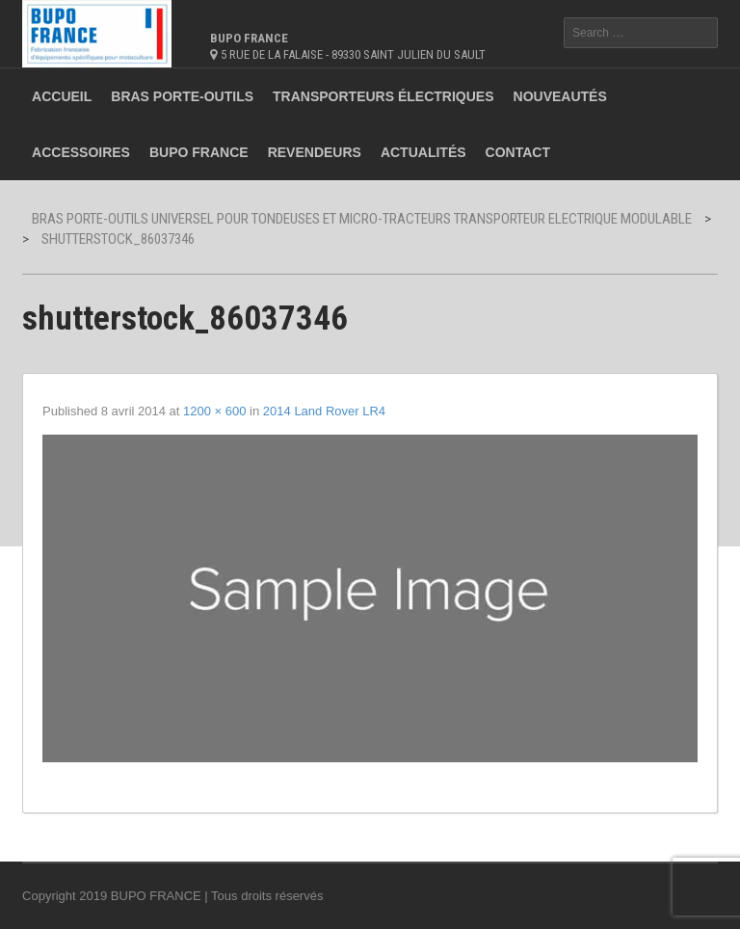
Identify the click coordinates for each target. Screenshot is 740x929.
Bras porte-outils (182, 96)
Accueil (62, 96)
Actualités (423, 152)
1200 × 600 (214, 411)
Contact (518, 152)
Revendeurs (314, 152)
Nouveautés (560, 96)
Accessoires (81, 152)
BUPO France (199, 152)
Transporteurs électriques (383, 96)
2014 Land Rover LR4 (324, 411)
